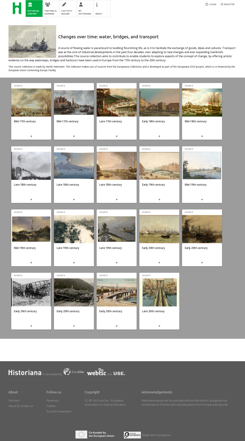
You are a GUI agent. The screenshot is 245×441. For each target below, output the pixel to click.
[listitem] (64, 400)
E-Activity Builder (66, 12)
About (98, 13)
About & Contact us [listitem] (27, 405)
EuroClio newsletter (59, 411)
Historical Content (33, 12)
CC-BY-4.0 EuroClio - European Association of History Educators (105, 402)
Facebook (52, 400)
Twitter (51, 406)
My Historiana (84, 12)
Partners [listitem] (27, 400)
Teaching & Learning (50, 12)
